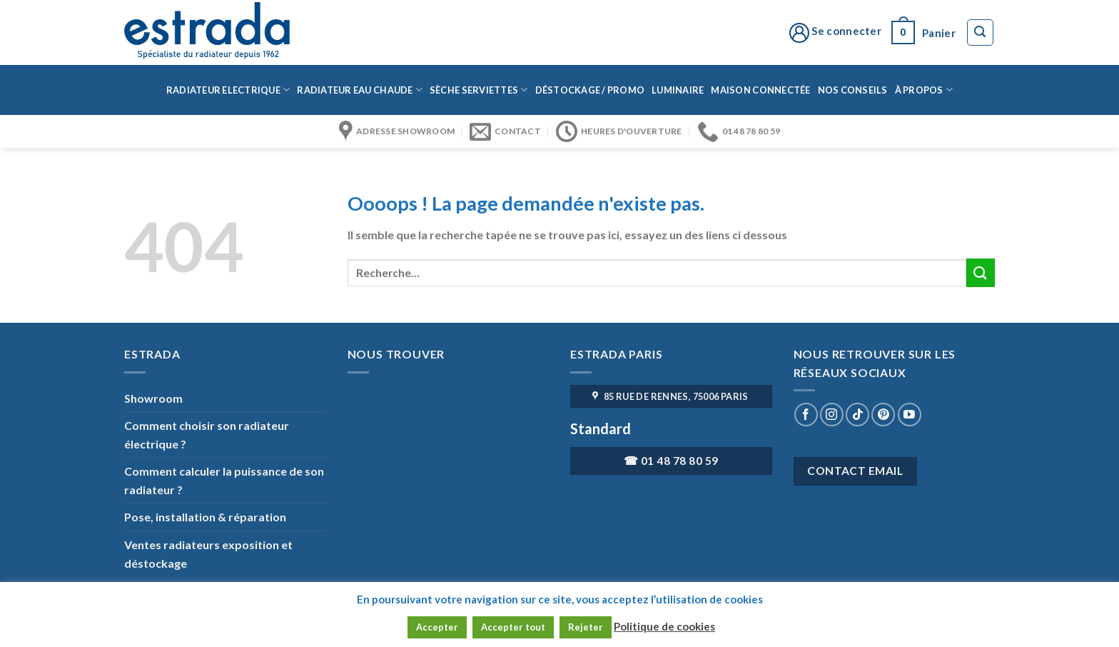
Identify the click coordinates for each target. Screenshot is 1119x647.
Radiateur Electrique (228, 89)
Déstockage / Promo (590, 90)
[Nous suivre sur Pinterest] (883, 414)
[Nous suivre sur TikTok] (857, 414)
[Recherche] (980, 32)
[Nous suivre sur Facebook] (806, 414)
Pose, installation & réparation (205, 516)
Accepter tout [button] (513, 627)
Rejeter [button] (585, 627)
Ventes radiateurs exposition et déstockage (208, 554)
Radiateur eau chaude (359, 89)
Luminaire (678, 90)
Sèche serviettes (479, 89)
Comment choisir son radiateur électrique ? (206, 434)
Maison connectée (760, 90)
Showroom (153, 398)
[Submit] (980, 272)
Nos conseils (853, 90)
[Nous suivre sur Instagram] (832, 414)
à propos (924, 89)
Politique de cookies (664, 626)
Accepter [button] (437, 627)
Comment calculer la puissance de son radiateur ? (224, 480)
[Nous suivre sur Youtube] (909, 414)
